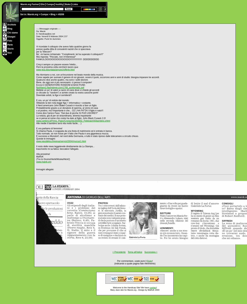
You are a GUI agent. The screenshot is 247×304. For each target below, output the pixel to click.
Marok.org (32, 14)
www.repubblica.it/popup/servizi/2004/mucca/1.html (61, 141)
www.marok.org (43, 162)
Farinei (35, 4)
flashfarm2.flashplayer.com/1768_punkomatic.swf (60, 87)
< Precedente (119, 252)
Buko (68, 4)
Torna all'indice (135, 252)
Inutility (59, 4)
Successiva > (150, 252)
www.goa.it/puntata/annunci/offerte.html (55, 69)
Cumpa (44, 14)
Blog (52, 14)
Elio (43, 4)
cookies (153, 287)
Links (75, 4)
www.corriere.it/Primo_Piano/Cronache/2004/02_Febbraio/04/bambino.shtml (73, 121)
